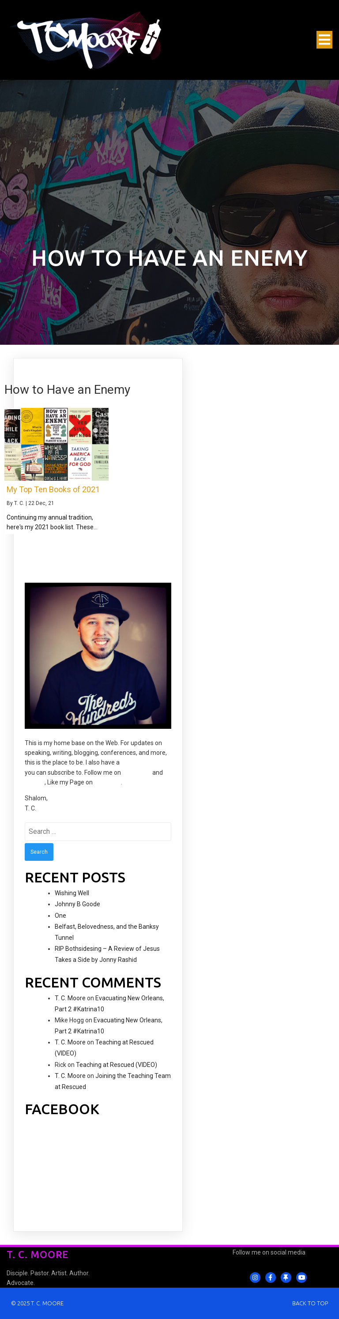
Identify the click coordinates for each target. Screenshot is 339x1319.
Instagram (136, 772)
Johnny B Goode (77, 904)
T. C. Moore (70, 998)
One (60, 915)
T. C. (19, 503)
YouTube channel (145, 762)
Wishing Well (72, 893)
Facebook (107, 782)
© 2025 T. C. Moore (37, 1303)
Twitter (35, 782)
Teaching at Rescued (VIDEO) (116, 1064)
